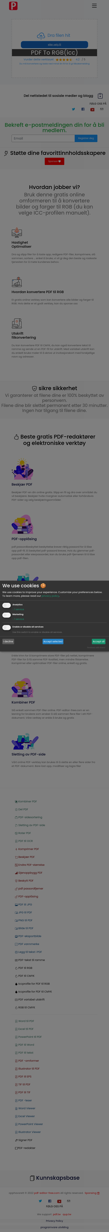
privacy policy (50, 596)
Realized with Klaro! (96, 647)
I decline (8, 641)
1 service (18, 609)
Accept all (99, 641)
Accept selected (52, 641)
